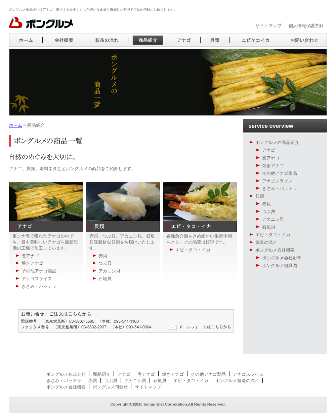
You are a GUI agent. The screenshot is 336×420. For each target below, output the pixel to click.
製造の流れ (266, 242)
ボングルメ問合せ (110, 386)
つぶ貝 (268, 211)
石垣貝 (268, 226)
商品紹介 (101, 374)
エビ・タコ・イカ (272, 234)
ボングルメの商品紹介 (277, 142)
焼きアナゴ (273, 165)
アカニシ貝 (273, 219)
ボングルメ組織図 (279, 265)
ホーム (15, 125)
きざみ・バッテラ (279, 188)
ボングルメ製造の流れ (237, 380)
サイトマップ (268, 25)
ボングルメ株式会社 (66, 374)
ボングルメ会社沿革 (281, 257)
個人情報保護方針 (306, 25)
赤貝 (266, 203)
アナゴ (268, 150)
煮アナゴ (271, 157)
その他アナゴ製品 (279, 173)
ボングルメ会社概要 (275, 250)
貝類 (259, 196)
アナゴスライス (277, 180)
